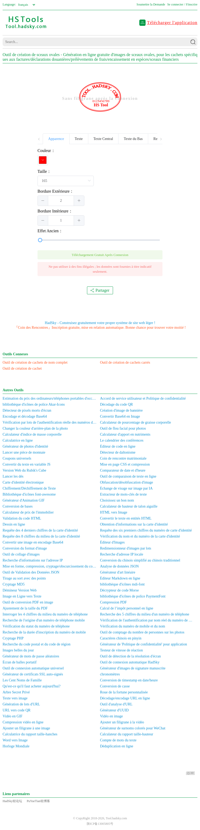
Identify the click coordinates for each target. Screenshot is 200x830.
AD (190, 773)
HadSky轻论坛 (12, 801)
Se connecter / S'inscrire (182, 4)
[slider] (100, 240)
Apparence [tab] (56, 139)
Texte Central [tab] (103, 139)
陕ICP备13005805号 (100, 824)
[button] (43, 201)
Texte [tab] (79, 139)
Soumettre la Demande (150, 4)
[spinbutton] (61, 201)
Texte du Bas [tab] (133, 139)
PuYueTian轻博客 (38, 801)
